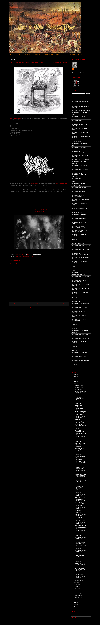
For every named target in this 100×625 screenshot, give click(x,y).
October (77, 389)
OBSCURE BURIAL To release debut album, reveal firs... (81, 527)
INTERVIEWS (27, 54)
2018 (75, 381)
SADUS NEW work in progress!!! (80, 511)
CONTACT (81, 54)
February (77, 595)
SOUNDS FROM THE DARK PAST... (80, 402)
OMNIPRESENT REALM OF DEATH (54, 54)
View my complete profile (78, 72)
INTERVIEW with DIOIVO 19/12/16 (80, 159)
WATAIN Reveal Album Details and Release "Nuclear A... (80, 392)
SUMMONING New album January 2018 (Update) (80, 569)
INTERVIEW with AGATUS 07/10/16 (81, 110)
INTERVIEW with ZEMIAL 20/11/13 (81, 367)
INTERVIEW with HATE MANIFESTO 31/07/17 (78, 196)
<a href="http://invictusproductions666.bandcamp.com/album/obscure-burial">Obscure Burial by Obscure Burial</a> (38, 144)
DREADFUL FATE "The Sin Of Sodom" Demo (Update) (81, 547)
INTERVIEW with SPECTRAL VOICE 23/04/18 (79, 320)
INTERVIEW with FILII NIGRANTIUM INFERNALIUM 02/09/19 (79, 175)
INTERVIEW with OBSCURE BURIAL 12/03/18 (79, 281)
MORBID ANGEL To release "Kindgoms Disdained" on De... (80, 542)
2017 (75, 383)
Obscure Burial (18, 256)
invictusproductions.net (39, 211)
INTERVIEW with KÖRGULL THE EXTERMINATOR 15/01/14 (80, 227)
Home (39, 303)
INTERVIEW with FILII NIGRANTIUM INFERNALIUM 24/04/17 (79, 180)
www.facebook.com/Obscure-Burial (39, 208)
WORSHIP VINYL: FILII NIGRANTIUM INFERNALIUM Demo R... (80, 426)
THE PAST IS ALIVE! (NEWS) (28, 256)
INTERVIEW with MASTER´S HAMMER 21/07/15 (79, 231)
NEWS (18, 54)
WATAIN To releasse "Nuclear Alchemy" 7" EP (80, 565)
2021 (75, 374)
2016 (75, 600)
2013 (75, 606)
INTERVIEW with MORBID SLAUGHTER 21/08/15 (78, 242)
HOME (12, 54)
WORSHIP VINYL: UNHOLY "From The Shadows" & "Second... (80, 480)
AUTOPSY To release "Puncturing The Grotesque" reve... (80, 421)
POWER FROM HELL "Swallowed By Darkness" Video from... (80, 397)
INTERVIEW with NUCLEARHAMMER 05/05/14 (79, 273)
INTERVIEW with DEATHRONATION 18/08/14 (79, 152)
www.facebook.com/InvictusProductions (39, 209)
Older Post (64, 303)
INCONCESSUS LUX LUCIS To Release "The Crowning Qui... (80, 475)
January (77, 597)
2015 (75, 602)
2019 (75, 379)
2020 (75, 376)
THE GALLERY (37, 54)
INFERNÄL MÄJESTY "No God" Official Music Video (80, 504)
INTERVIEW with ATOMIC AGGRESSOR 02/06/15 (78, 117)
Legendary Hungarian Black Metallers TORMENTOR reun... (80, 555)
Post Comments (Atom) (41, 307)
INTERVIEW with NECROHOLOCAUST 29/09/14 (80, 254)
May (76, 588)
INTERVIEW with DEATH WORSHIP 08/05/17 (78, 140)
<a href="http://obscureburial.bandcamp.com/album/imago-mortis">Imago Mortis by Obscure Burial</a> (38, 200)
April (76, 591)
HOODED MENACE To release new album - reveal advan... (80, 413)
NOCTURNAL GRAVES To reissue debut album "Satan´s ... (80, 461)
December (78, 385)
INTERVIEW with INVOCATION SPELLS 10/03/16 (80, 223)
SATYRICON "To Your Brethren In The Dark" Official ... (80, 467)
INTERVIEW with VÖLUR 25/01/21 (80, 360)
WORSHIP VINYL (70, 54)
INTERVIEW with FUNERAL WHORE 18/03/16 (79, 184)
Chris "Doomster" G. (79, 69)
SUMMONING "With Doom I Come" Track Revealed (80, 445)
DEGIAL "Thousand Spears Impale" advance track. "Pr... (80, 499)
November (78, 387)
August (77, 582)
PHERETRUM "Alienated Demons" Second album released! (80, 407)
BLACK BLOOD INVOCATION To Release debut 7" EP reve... (80, 432)
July (76, 584)
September (78, 580)
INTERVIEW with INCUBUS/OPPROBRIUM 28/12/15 (81, 207)
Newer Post (13, 303)
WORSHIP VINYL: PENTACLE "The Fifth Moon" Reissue (80, 519)
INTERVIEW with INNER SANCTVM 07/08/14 (78, 211)
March (77, 593)
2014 (75, 604)
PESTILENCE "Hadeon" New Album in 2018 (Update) (79, 486)
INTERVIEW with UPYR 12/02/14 (80, 338)
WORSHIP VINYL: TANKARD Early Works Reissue (79, 450)
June (76, 586)
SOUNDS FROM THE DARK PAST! (81, 101)
